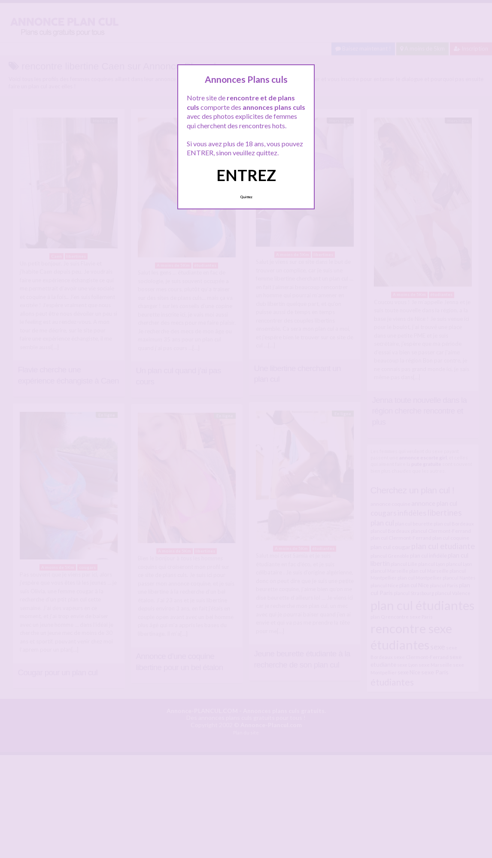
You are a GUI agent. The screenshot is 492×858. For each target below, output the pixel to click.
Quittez (246, 197)
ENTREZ (246, 175)
